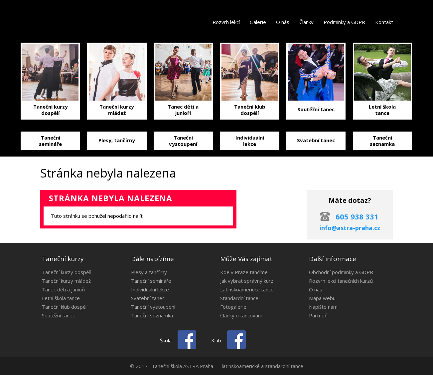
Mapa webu (322, 298)
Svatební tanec (148, 298)
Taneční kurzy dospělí (66, 272)
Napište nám (323, 306)
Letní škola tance (61, 298)
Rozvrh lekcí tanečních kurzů (341, 280)
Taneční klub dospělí (64, 306)
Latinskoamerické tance (247, 289)
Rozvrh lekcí (226, 22)
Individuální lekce (150, 289)
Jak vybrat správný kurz (246, 280)
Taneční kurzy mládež (66, 280)
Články (306, 22)
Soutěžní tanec (58, 315)
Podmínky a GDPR (344, 22)
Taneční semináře (151, 280)
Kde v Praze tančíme (244, 272)
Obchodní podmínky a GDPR (341, 272)
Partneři (318, 315)
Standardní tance (239, 298)
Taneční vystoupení (153, 306)
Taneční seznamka (152, 315)
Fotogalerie (233, 306)
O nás (282, 22)
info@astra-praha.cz (350, 228)
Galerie (258, 22)
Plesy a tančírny (149, 272)
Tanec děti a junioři (63, 289)
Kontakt (384, 22)
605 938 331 (357, 216)
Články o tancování (241, 315)
